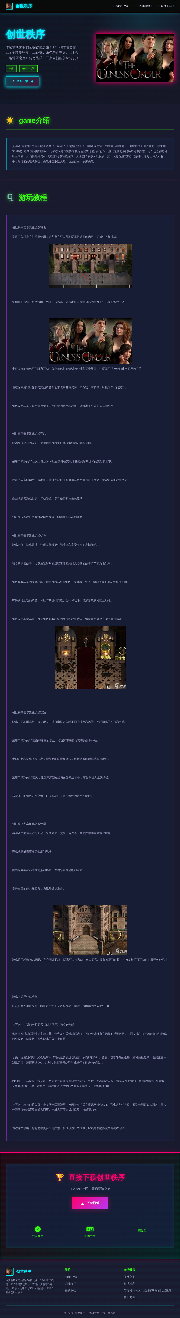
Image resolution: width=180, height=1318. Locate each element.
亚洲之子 (129, 1277)
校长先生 (129, 1297)
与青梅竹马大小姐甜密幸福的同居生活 (148, 1290)
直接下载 (166, 6)
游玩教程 (144, 6)
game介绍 (122, 6)
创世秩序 (129, 1284)
